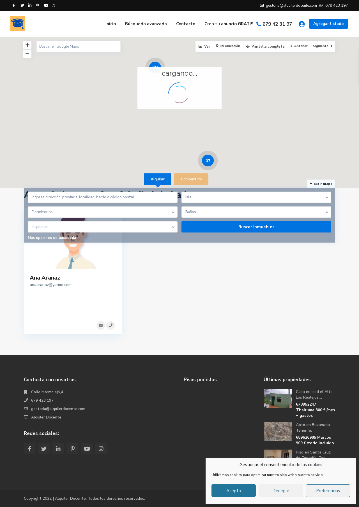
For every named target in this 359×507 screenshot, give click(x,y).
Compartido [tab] (191, 179)
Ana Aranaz (45, 278)
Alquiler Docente (46, 417)
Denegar (280, 491)
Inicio (110, 24)
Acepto (233, 491)
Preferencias (328, 491)
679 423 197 (42, 400)
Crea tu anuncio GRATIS (229, 24)
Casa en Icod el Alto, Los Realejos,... (314, 394)
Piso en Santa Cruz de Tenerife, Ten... (313, 455)
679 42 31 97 (277, 24)
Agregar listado (328, 23)
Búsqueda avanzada (146, 24)
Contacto (185, 24)
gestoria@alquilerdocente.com (59, 408)
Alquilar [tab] (158, 179)
